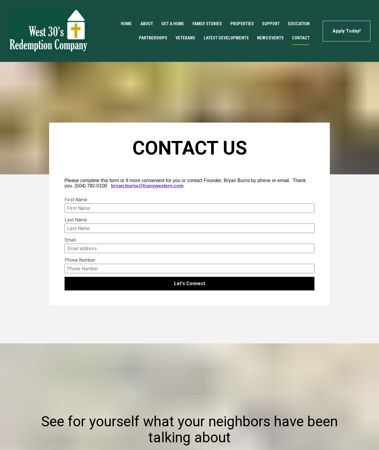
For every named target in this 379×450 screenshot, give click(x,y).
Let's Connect (189, 283)
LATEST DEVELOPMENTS (226, 38)
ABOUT (146, 23)
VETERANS (185, 38)
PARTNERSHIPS (153, 38)
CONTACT (301, 38)
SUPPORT (271, 23)
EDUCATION (299, 23)
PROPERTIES (242, 23)
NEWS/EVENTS (270, 38)
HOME (126, 23)
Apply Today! (347, 31)
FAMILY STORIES (207, 23)
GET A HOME (172, 23)
